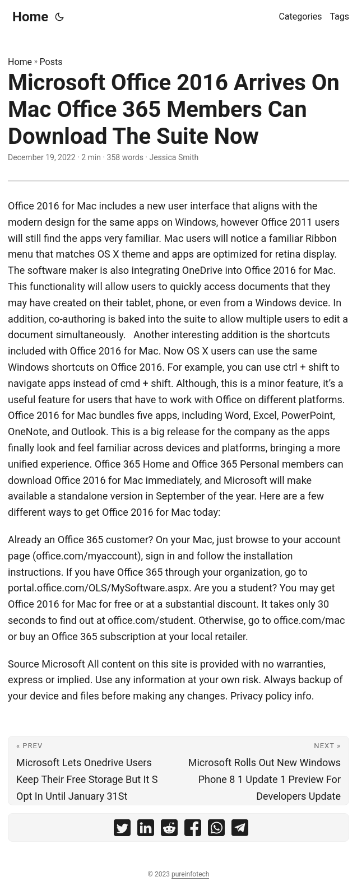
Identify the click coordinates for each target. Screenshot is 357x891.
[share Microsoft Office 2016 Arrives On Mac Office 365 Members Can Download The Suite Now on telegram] (239, 830)
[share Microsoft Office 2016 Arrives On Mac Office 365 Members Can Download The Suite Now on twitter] (122, 830)
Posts (51, 62)
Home (30, 17)
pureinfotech (190, 874)
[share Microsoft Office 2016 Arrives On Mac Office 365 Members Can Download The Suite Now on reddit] (169, 830)
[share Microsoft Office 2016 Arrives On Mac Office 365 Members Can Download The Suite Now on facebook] (192, 830)
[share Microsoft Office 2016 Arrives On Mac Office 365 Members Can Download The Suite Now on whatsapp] (216, 830)
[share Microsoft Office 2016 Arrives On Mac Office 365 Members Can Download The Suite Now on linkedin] (145, 830)
